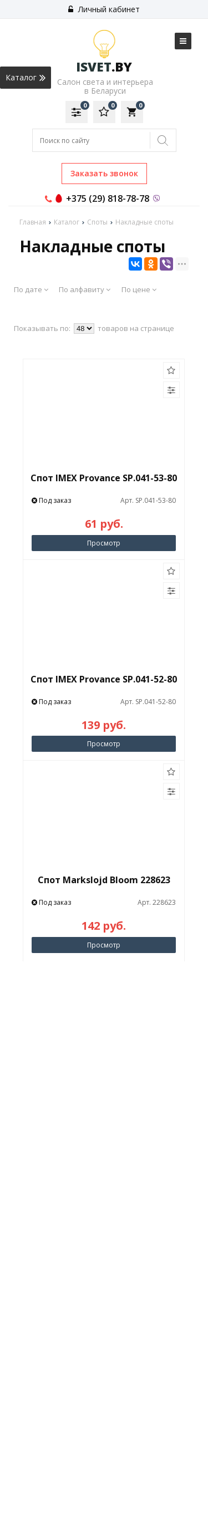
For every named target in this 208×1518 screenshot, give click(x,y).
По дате (31, 289)
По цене (138, 289)
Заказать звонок (104, 173)
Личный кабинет (104, 9)
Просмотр (103, 543)
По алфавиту (84, 289)
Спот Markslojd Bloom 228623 (104, 880)
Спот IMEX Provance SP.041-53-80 (104, 478)
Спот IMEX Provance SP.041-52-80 (104, 679)
